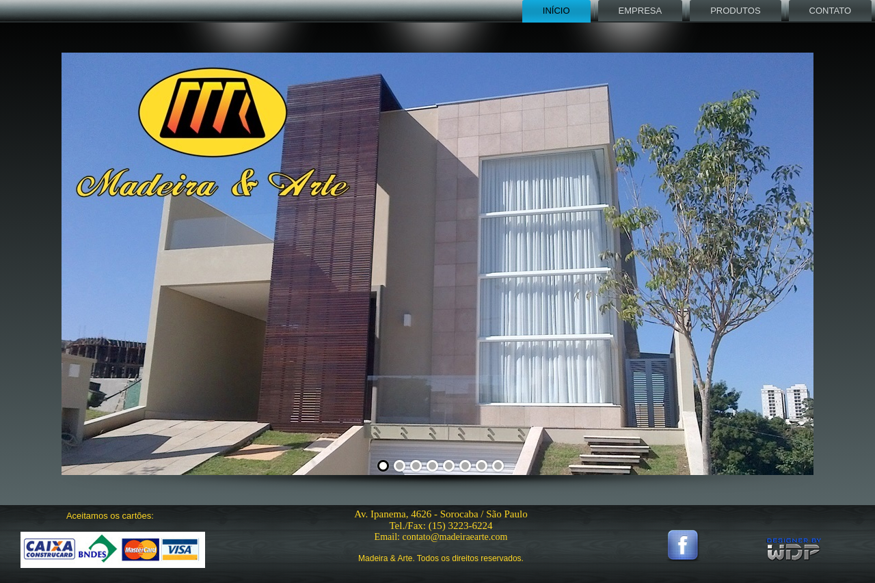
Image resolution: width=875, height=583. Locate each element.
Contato (830, 10)
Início (556, 10)
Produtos (735, 10)
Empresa (640, 10)
